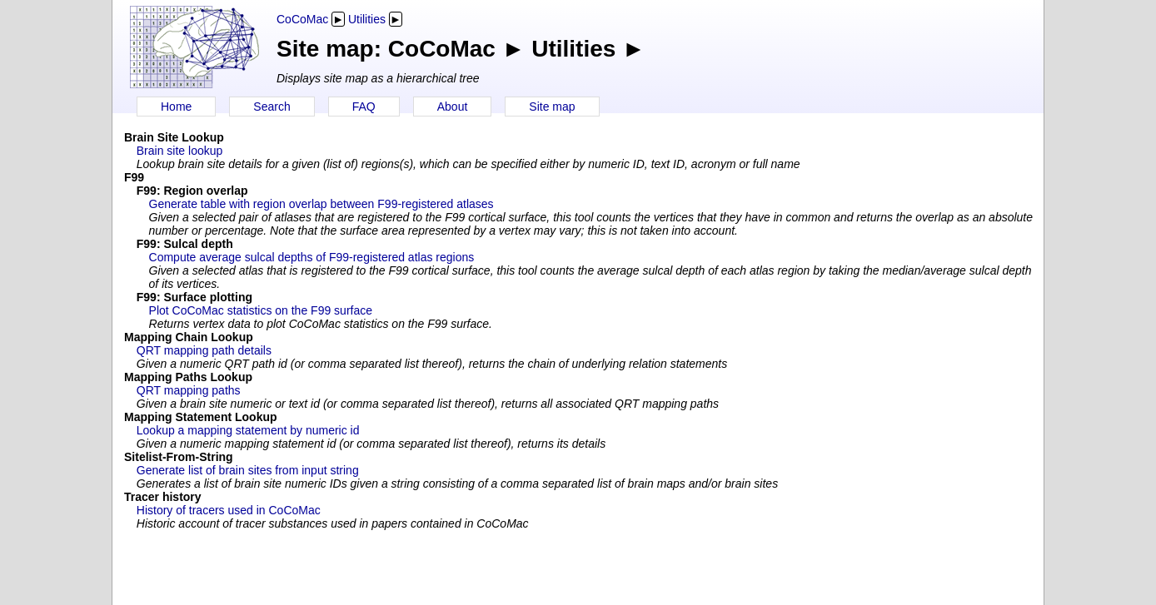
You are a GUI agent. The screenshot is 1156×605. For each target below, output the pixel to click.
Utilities (367, 19)
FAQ (364, 106)
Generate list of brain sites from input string (248, 470)
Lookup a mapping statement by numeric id (248, 430)
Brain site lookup (180, 150)
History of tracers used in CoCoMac (229, 510)
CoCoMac (302, 19)
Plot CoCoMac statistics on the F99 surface (260, 310)
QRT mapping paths (189, 390)
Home (176, 106)
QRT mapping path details (204, 350)
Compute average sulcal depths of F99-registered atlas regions (312, 257)
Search (271, 106)
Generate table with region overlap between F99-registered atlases (321, 204)
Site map (552, 106)
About (452, 106)
